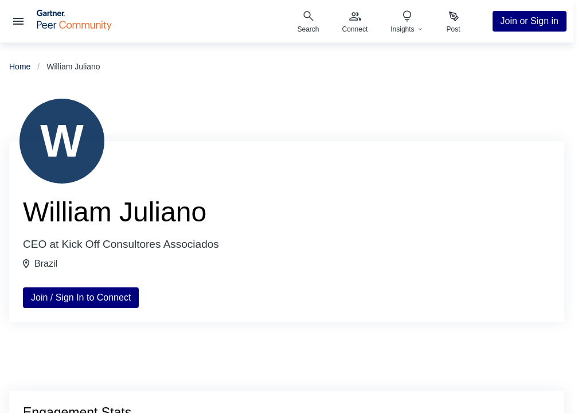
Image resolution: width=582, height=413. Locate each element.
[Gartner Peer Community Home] (74, 27)
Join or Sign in (529, 21)
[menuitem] (355, 21)
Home (19, 66)
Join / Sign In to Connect (81, 297)
